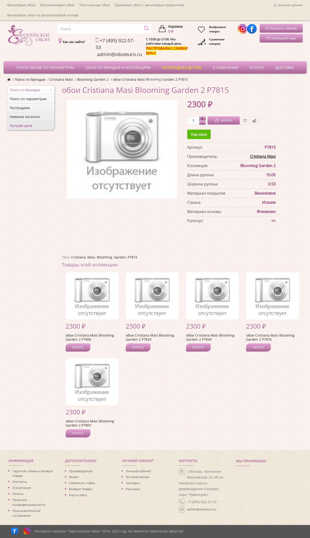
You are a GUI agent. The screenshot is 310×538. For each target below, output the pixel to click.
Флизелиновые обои (57, 5)
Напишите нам (281, 38)
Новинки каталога (25, 116)
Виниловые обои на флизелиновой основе (42, 15)
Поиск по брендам (30, 79)
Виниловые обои (21, 5)
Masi (91, 257)
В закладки (245, 121)
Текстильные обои (94, 5)
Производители (81, 471)
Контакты (19, 481)
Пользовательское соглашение (26, 513)
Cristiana (78, 257)
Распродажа (20, 107)
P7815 (132, 257)
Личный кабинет (138, 471)
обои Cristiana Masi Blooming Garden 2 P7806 (90, 337)
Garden (120, 257)
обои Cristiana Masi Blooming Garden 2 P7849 (210, 337)
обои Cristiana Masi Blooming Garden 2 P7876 (270, 337)
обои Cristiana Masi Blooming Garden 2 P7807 (90, 423)
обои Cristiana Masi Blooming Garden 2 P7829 (150, 337)
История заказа (137, 477)
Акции (73, 477)
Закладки (133, 483)
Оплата (17, 494)
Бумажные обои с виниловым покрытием (149, 5)
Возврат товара (80, 489)
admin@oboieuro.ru (201, 509)
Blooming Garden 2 (92, 79)
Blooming (104, 257)
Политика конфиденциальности (28, 502)
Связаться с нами (82, 483)
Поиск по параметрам (28, 98)
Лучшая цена (21, 125)
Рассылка (133, 489)
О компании (21, 488)
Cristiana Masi (61, 79)
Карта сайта (78, 495)
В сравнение (254, 121)
